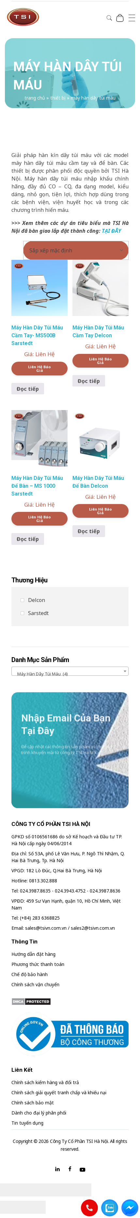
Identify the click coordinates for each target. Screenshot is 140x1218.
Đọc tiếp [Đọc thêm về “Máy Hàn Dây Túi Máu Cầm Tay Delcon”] (89, 381)
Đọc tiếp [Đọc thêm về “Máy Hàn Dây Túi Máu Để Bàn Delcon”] (89, 531)
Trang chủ (34, 98)
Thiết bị (58, 98)
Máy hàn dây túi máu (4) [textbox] (41, 674)
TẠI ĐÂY (111, 230)
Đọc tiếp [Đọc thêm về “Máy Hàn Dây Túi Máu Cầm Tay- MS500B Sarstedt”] (28, 388)
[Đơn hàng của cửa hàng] (76, 250)
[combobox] (70, 671)
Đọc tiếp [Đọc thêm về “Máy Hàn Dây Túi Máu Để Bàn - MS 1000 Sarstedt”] (28, 539)
